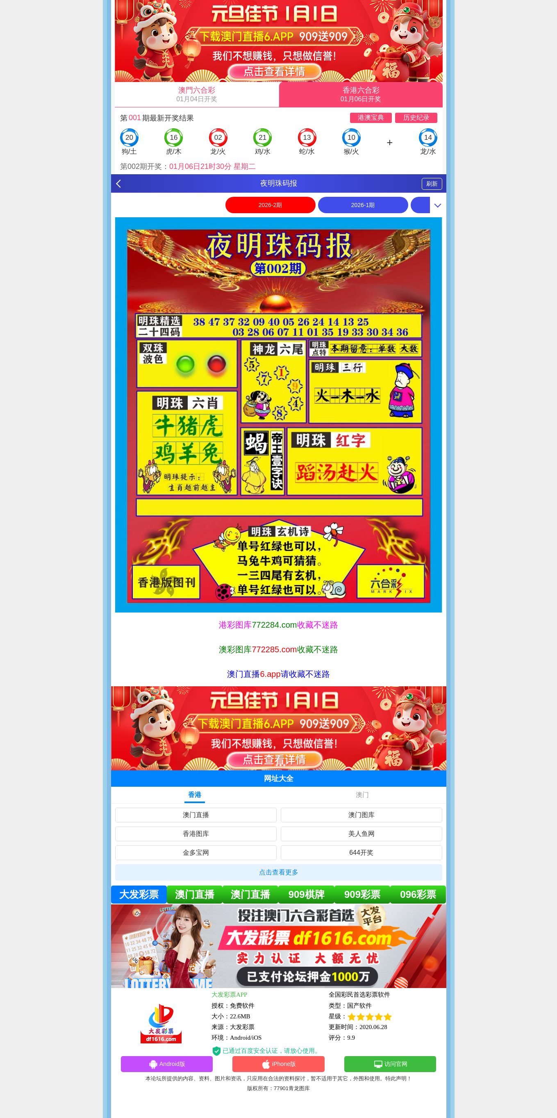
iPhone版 (278, 1065)
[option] (278, 415)
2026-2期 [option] (270, 205)
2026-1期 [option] (363, 205)
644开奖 (361, 852)
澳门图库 (361, 814)
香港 (194, 794)
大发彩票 (139, 894)
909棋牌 (307, 894)
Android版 (167, 1065)
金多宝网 (196, 852)
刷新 (432, 183)
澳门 (362, 794)
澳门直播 (196, 814)
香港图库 (196, 833)
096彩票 (418, 894)
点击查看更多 (278, 872)
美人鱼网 (361, 833)
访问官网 (390, 1065)
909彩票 (362, 894)
